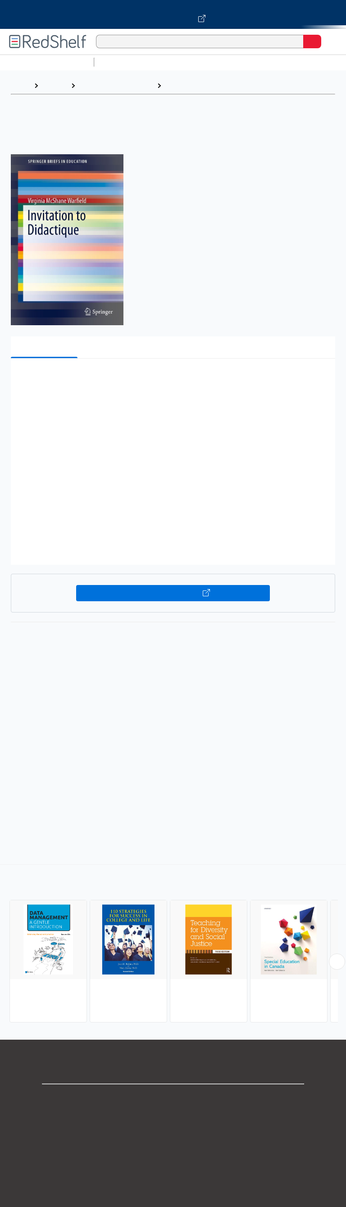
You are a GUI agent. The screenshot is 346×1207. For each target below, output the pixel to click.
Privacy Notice (173, 1138)
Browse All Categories (47, 62)
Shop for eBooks (173, 1098)
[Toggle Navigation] (330, 41)
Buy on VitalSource (173, 593)
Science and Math (177, 62)
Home (20, 85)
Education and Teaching (116, 85)
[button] (172, 379)
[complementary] (173, 944)
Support (173, 1118)
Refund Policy (173, 1178)
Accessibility (173, 1197)
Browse (54, 85)
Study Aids (122, 62)
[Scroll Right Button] (337, 962)
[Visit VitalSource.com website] (173, 14)
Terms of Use (173, 1158)
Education (182, 85)
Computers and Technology (257, 62)
